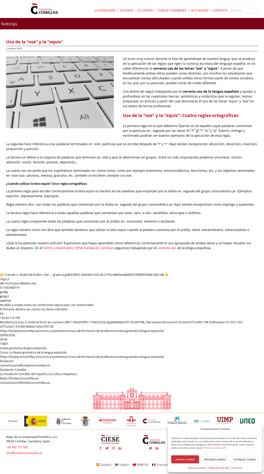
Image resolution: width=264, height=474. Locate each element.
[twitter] (107, 448)
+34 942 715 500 (17, 447)
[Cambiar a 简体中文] (140, 464)
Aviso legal (236, 467)
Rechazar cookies (215, 459)
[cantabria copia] (64, 417)
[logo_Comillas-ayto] (85, 417)
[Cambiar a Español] (103, 464)
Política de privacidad (218, 467)
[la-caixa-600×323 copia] (177, 417)
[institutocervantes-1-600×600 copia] (131, 417)
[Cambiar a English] (122, 464)
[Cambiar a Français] (160, 464)
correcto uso (166, 248)
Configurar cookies (244, 459)
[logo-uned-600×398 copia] (247, 417)
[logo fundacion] (44, 3)
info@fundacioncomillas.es (24, 453)
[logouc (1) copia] (202, 417)
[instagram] (113, 448)
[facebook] (100, 448)
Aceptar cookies (185, 459)
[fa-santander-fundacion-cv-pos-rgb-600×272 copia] (108, 417)
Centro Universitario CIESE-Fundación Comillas (78, 248)
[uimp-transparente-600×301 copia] (225, 419)
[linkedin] (120, 448)
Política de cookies (197, 467)
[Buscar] (244, 10)
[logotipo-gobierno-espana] (35, 417)
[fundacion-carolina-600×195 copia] (152, 420)
